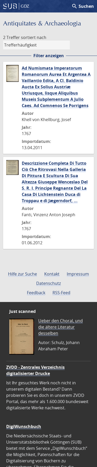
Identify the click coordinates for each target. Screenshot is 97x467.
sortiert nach (33, 37)
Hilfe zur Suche (22, 274)
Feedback (36, 292)
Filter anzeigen (48, 55)
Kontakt (51, 274)
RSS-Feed (61, 292)
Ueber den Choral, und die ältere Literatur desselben (60, 327)
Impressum (78, 274)
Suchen (82, 6)
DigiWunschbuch (23, 426)
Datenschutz (48, 283)
